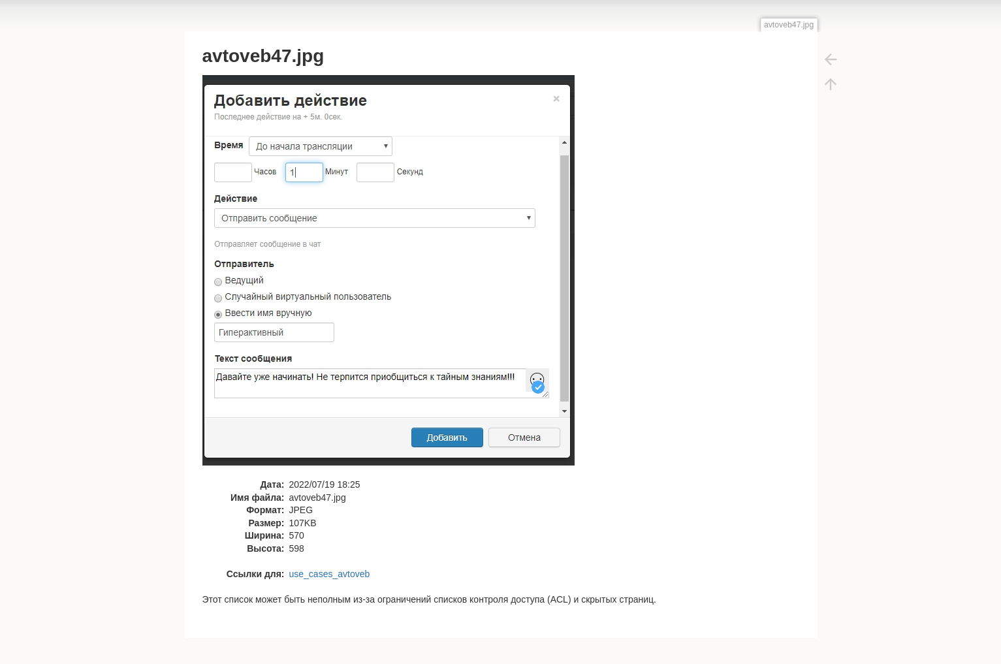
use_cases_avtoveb (329, 574)
